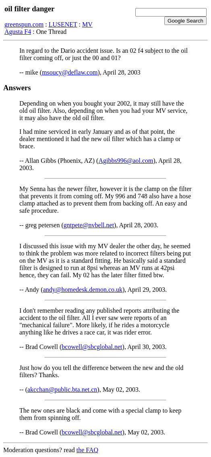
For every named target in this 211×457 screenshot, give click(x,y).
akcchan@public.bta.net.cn (62, 389)
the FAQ (87, 450)
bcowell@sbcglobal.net (92, 346)
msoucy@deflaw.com (70, 72)
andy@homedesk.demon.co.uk (82, 289)
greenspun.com (23, 24)
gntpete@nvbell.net (89, 225)
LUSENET (63, 24)
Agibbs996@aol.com (125, 160)
